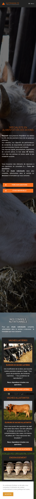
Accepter (8, 494)
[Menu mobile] (31, 3)
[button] (18, 185)
